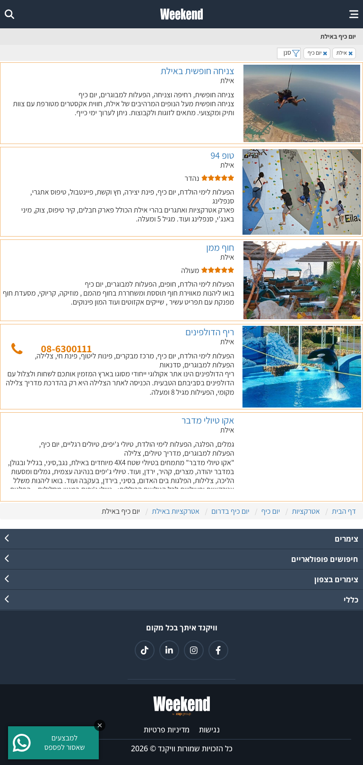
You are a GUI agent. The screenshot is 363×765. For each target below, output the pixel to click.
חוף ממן (220, 247)
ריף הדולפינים (209, 332)
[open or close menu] (353, 14)
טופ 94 (222, 155)
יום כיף (318, 52)
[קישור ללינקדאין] (169, 650)
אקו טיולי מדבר (208, 420)
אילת (345, 52)
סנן (289, 52)
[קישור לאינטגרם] (194, 650)
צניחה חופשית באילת (197, 71)
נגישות (209, 729)
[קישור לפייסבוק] (218, 650)
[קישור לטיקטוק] (145, 650)
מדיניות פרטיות (167, 729)
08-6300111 (66, 348)
